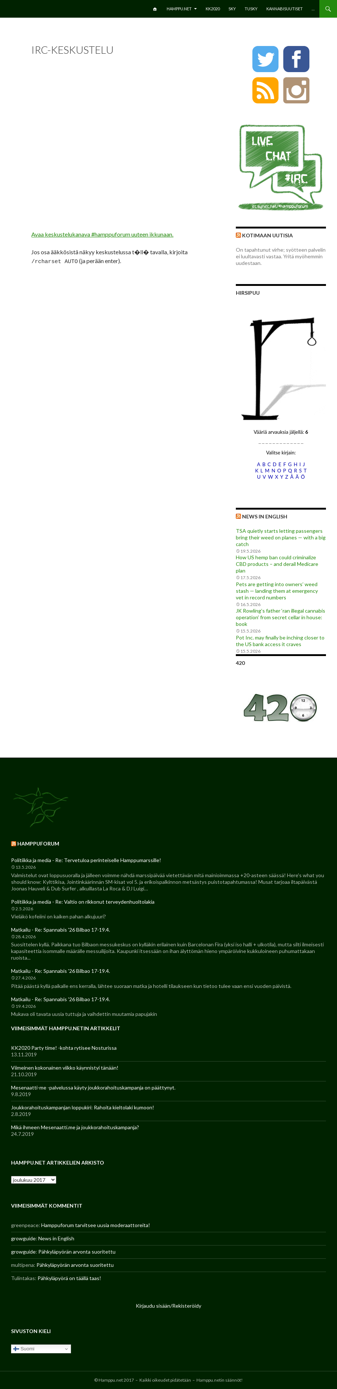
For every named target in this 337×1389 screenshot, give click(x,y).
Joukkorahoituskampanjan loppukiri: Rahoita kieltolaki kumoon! (82, 1107)
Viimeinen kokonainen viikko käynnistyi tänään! (64, 1067)
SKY (232, 8)
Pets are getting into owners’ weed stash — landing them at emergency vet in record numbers (277, 590)
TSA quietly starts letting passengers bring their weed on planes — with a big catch (281, 537)
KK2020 (213, 8)
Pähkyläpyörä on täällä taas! (69, 1278)
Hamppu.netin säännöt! (219, 1380)
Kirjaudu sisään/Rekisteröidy (168, 1306)
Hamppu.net (179, 8)
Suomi (23, 1349)
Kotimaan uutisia (267, 235)
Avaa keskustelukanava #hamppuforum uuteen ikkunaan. (102, 234)
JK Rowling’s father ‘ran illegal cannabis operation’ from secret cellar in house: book (280, 617)
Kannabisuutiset (284, 8)
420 (240, 663)
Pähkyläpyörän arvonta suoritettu (77, 1251)
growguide (23, 1238)
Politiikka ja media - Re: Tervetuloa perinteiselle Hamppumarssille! (86, 860)
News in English (264, 516)
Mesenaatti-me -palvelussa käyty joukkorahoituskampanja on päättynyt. (93, 1087)
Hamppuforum (38, 843)
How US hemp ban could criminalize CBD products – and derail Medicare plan (277, 564)
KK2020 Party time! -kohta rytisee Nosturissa (64, 1048)
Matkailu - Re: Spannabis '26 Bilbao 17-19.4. (60, 929)
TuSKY (251, 8)
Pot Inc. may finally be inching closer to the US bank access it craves (280, 640)
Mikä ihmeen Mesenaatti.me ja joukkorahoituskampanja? (75, 1127)
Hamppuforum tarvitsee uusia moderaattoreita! (95, 1225)
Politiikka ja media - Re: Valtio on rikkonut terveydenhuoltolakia (83, 902)
